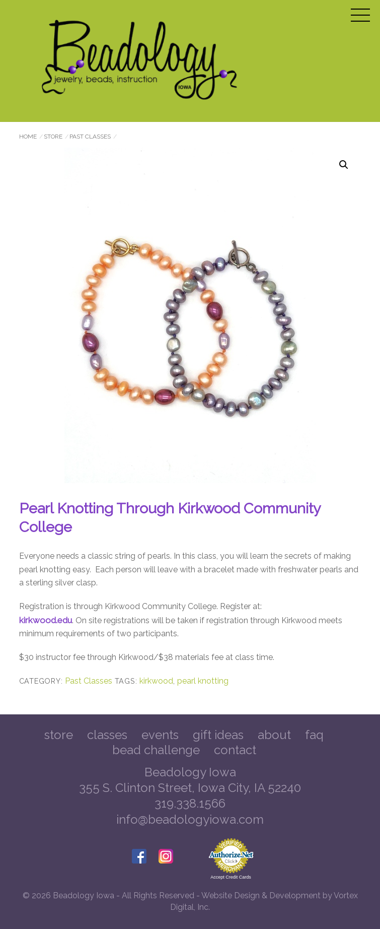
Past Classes (90, 136)
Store (53, 136)
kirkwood (156, 681)
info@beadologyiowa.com (190, 819)
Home (28, 136)
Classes (107, 734)
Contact (235, 750)
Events (160, 734)
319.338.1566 (190, 803)
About (274, 734)
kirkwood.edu (45, 620)
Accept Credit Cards (230, 877)
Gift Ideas (218, 734)
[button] (344, 165)
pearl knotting (203, 681)
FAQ (314, 734)
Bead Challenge (156, 750)
